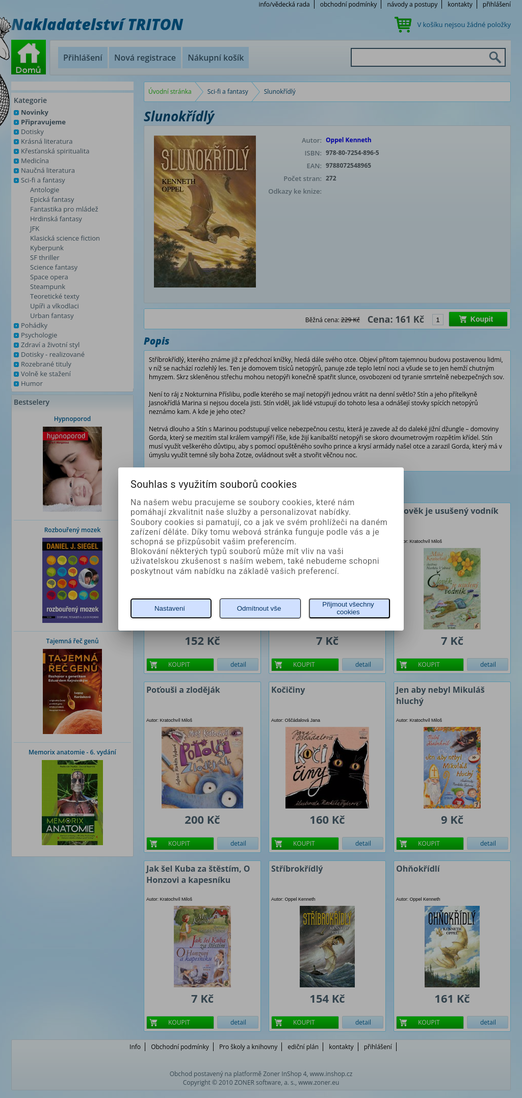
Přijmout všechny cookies (348, 608)
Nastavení (169, 608)
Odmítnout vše (259, 608)
